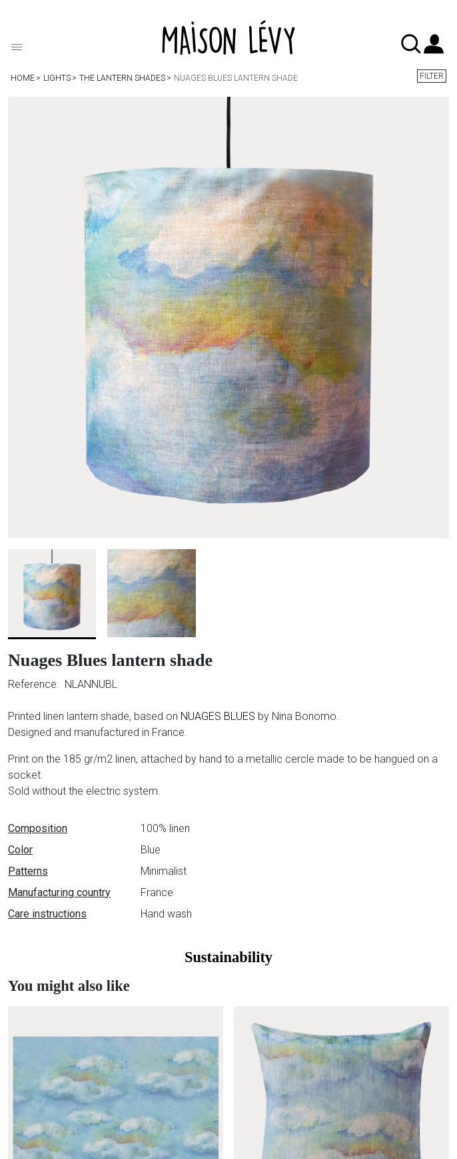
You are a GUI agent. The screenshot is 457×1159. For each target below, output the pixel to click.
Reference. (35, 684)
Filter (432, 76)
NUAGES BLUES (218, 716)
